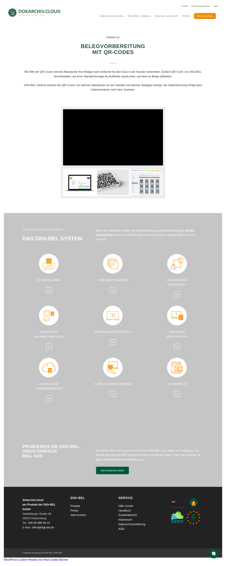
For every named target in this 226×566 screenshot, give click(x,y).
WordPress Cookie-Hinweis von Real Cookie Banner (36, 559)
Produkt (75, 506)
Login (215, 6)
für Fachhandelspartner (200, 6)
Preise (74, 510)
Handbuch (124, 510)
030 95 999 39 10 (39, 522)
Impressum (125, 519)
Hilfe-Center (125, 506)
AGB (121, 528)
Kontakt (185, 6)
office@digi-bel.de (43, 527)
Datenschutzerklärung (131, 524)
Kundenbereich (127, 515)
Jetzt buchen (78, 515)
